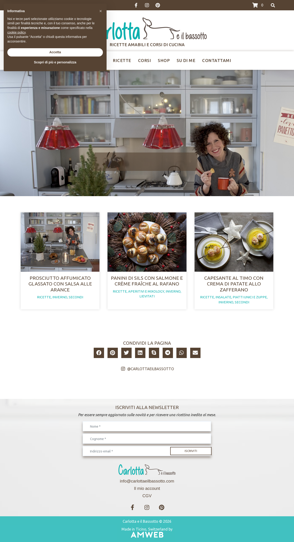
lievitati (147, 296)
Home (69, 60)
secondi (76, 297)
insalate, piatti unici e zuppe (241, 297)
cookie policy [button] (16, 499)
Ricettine (94, 60)
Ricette (122, 60)
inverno (59, 297)
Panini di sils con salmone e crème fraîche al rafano (147, 280)
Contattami (216, 60)
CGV (147, 495)
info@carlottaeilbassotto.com (147, 481)
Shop (164, 60)
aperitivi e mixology (146, 291)
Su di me (186, 60)
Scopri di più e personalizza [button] (55, 529)
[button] (99, 353)
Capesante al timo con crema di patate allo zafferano (233, 283)
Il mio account (147, 488)
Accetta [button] (55, 519)
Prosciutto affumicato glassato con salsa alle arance (60, 283)
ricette (44, 297)
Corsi (144, 60)
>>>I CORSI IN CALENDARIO (41, 5)
